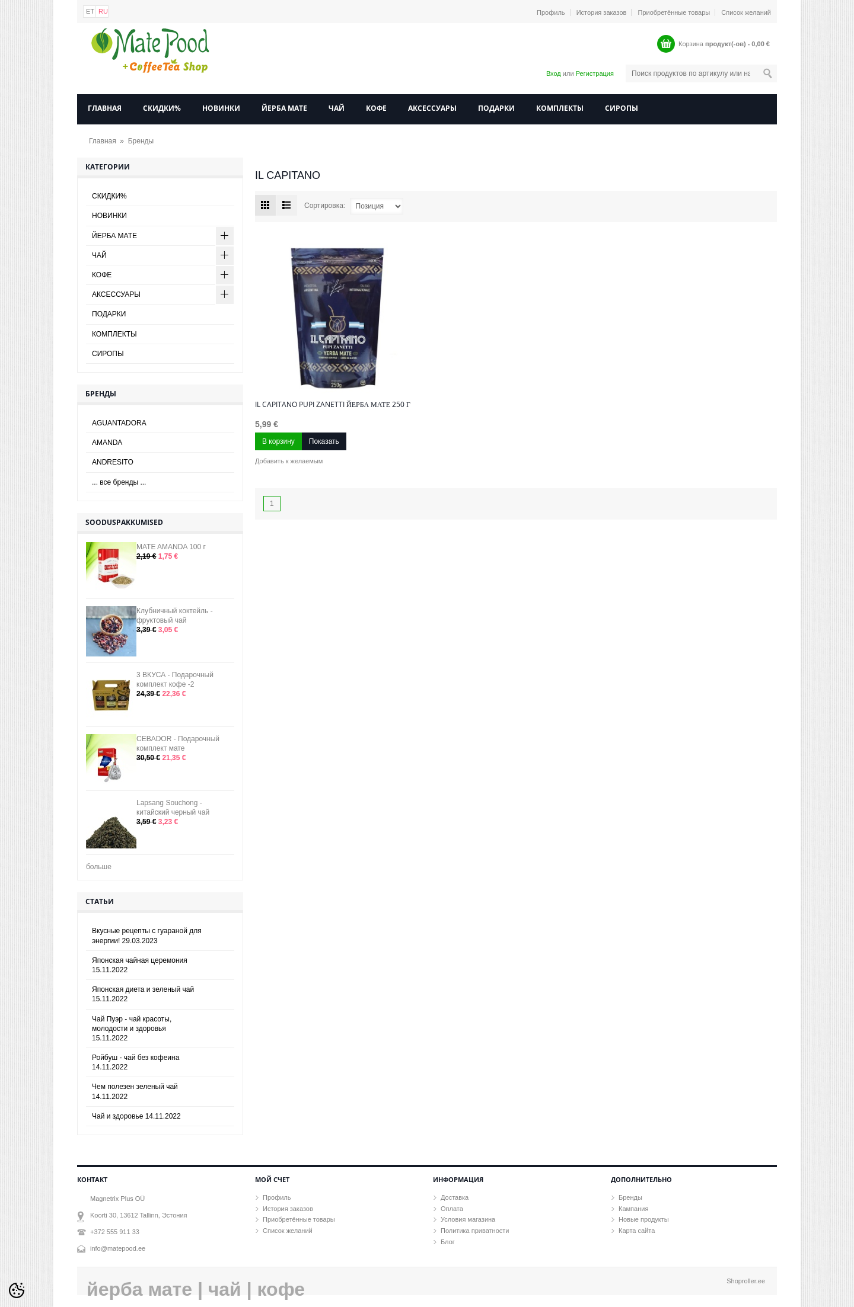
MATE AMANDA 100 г (171, 547)
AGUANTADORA (119, 423)
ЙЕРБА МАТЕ (284, 108)
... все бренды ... (119, 482)
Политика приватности (475, 1230)
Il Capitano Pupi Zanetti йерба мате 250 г (332, 404)
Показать (324, 441)
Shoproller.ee (745, 1280)
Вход (553, 73)
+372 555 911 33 (114, 1231)
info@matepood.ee (117, 1248)
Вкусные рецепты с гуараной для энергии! (147, 935)
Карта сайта (637, 1230)
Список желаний (746, 12)
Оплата (452, 1208)
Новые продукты (644, 1219)
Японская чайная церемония (139, 965)
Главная (105, 108)
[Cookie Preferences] (16, 1290)
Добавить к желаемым (289, 461)
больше (98, 867)
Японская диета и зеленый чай (143, 994)
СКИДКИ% (162, 108)
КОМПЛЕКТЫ (560, 108)
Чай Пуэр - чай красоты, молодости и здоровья (131, 1028)
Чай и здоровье (136, 1116)
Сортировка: (324, 205)
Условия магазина (468, 1219)
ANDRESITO (112, 462)
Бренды (141, 141)
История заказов (601, 12)
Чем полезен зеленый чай (135, 1091)
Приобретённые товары (674, 12)
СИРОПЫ (621, 108)
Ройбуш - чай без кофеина (135, 1062)
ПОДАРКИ (496, 108)
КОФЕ (376, 108)
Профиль (551, 12)
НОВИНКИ (221, 108)
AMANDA (107, 442)
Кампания (633, 1208)
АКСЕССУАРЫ (432, 108)
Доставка (455, 1197)
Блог (448, 1241)
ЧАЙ (337, 108)
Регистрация (595, 73)
